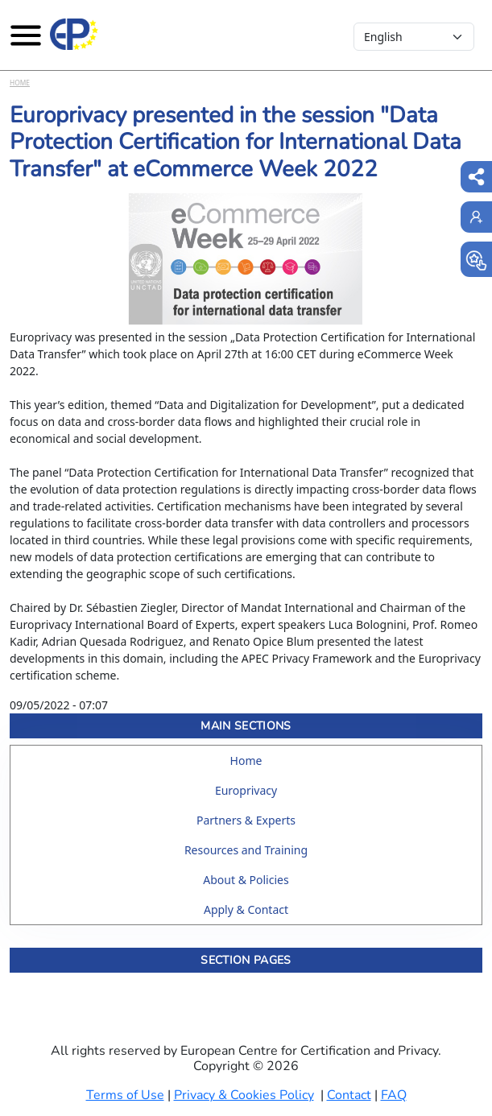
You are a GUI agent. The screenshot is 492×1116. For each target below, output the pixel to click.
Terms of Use (125, 1095)
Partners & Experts (246, 820)
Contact (349, 1095)
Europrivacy (246, 790)
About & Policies (245, 879)
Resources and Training (246, 850)
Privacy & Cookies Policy (244, 1095)
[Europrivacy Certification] (74, 34)
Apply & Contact (246, 909)
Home (20, 82)
